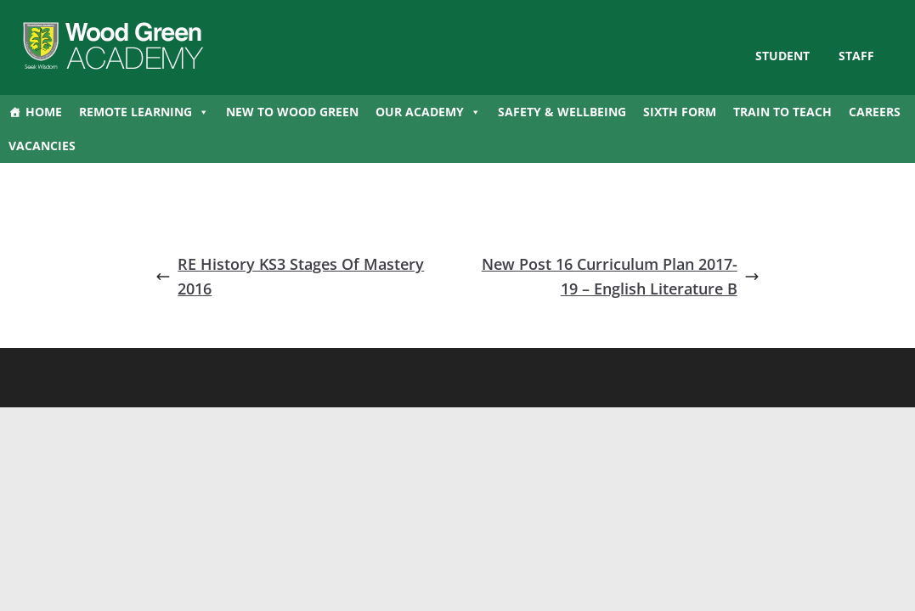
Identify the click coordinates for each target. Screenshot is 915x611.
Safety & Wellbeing (562, 112)
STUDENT (782, 56)
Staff (856, 56)
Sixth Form (679, 112)
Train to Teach (782, 112)
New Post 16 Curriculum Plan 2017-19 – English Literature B (621, 276)
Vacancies (42, 145)
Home (43, 112)
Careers (875, 112)
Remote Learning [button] (144, 112)
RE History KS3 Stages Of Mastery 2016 (289, 276)
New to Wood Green (292, 112)
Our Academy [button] (428, 112)
